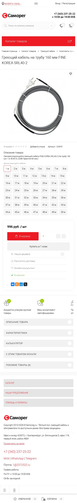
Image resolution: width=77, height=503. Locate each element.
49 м (54, 212)
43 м (63, 205)
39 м (26, 205)
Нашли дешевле (20, 254)
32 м (26, 197)
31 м (17, 197)
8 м (64, 168)
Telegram (31, 458)
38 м (17, 205)
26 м (35, 190)
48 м (45, 212)
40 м (35, 205)
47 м (35, 212)
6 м (48, 168)
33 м (35, 197)
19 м (35, 183)
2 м (15, 168)
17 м (17, 183)
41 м (45, 205)
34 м (45, 197)
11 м (25, 176)
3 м (23, 168)
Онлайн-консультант (23, 268)
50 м (63, 212)
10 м (16, 176)
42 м (54, 205)
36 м (63, 197)
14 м (53, 176)
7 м (56, 168)
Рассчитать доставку (23, 261)
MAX (6, 458)
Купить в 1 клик (38, 246)
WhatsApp (17, 458)
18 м (26, 183)
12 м (34, 176)
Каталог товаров (38, 41)
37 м (8, 205)
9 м (7, 176)
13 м (43, 176)
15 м (62, 176)
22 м (63, 183)
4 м (31, 168)
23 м (8, 190)
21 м (54, 183)
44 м (8, 212)
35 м (54, 197)
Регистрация (68, 3)
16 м (8, 183)
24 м (17, 190)
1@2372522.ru (21, 464)
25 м (26, 190)
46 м (26, 212)
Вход (57, 3)
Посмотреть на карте (14, 443)
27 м (45, 190)
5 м (40, 168)
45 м (17, 212)
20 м (45, 183)
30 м (8, 197)
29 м (63, 190)
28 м (54, 190)
